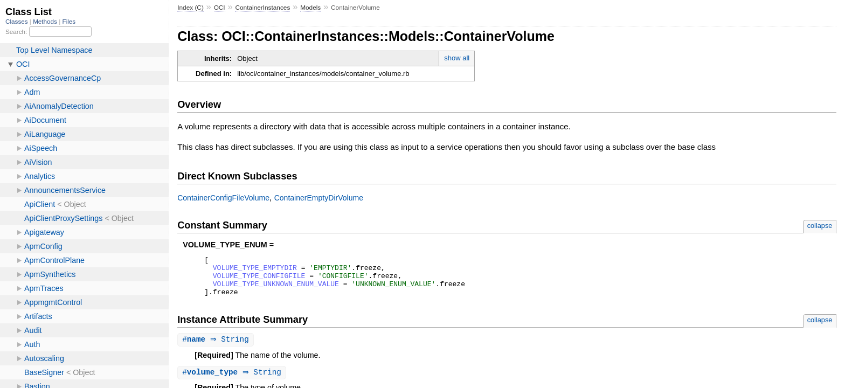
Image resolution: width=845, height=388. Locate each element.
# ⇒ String (217, 348)
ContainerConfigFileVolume (223, 197)
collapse (820, 225)
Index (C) (190, 7)
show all (456, 58)
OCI (219, 7)
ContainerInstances (262, 7)
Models (310, 7)
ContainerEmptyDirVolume (318, 197)
